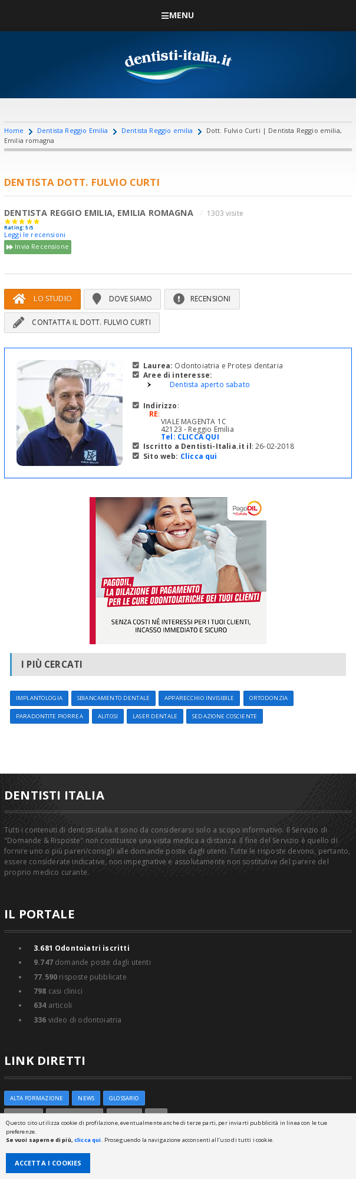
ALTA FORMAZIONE (36, 1098)
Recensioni (202, 299)
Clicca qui (198, 456)
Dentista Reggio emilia (157, 130)
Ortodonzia (268, 698)
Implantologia (39, 698)
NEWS (86, 1098)
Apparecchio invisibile (199, 698)
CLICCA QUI (198, 437)
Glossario (124, 1098)
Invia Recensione (37, 247)
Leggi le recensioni (34, 234)
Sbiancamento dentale (113, 698)
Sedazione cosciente (224, 716)
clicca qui (87, 1140)
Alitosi (108, 716)
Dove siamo (122, 299)
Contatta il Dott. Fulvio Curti (82, 322)
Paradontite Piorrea (49, 716)
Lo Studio (42, 299)
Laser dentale (155, 716)
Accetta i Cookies (48, 1162)
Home (14, 130)
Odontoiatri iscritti (82, 948)
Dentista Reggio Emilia (72, 130)
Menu (177, 15)
